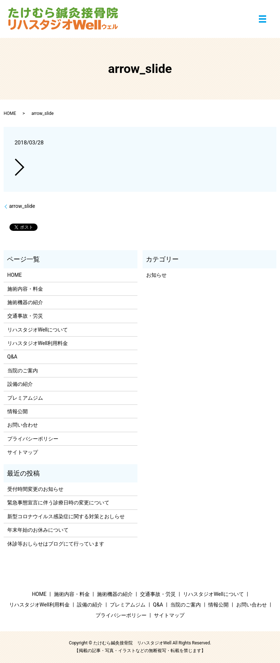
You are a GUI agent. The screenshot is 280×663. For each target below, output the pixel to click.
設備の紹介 (20, 384)
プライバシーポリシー (32, 439)
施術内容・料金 (25, 289)
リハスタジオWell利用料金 (37, 343)
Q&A (12, 357)
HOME (10, 113)
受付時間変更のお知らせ (35, 489)
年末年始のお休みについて (38, 530)
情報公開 (17, 411)
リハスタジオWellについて (37, 330)
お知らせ (156, 275)
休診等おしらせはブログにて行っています (55, 544)
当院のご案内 (22, 370)
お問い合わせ (22, 425)
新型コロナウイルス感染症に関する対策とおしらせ (66, 516)
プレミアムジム (25, 398)
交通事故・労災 (25, 316)
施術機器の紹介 (25, 302)
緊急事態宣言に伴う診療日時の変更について (58, 502)
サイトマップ (22, 452)
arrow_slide (22, 206)
